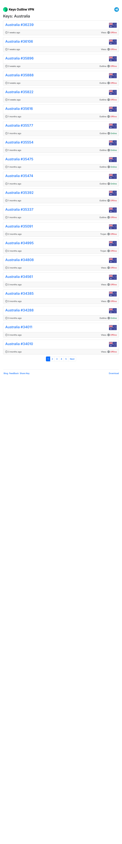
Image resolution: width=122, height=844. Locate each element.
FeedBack (14, 373)
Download (114, 373)
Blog (6, 373)
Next (72, 359)
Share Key (25, 373)
